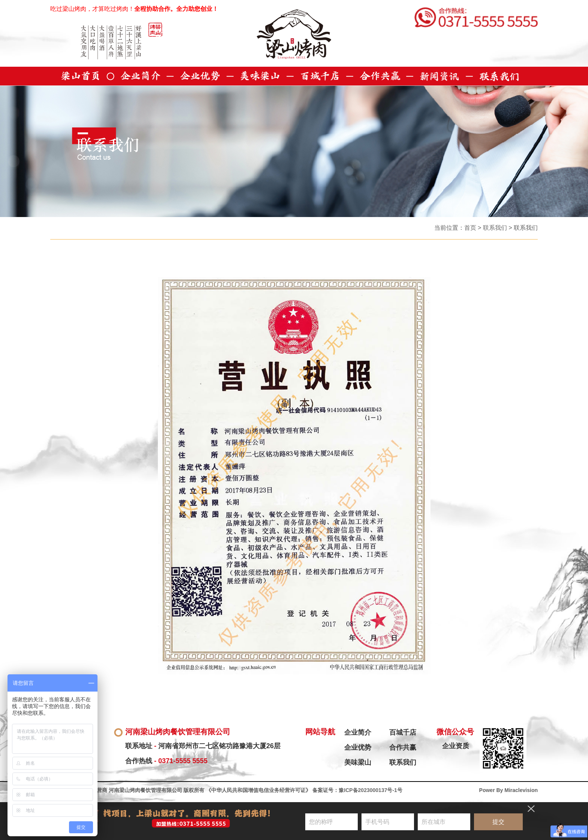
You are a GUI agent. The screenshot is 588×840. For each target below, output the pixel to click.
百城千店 (402, 732)
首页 (470, 228)
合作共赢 (402, 747)
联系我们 (495, 228)
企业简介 (357, 732)
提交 (498, 822)
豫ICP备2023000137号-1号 (370, 790)
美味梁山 (357, 762)
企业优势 (357, 747)
